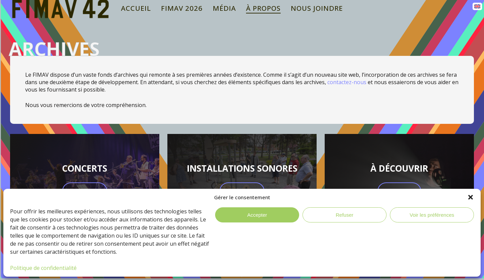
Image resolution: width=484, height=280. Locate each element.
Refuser (345, 215)
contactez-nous (346, 82)
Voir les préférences (432, 215)
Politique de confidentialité (43, 268)
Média (224, 8)
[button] (470, 197)
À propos (263, 8)
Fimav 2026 (182, 8)
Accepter (257, 215)
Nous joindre (317, 8)
